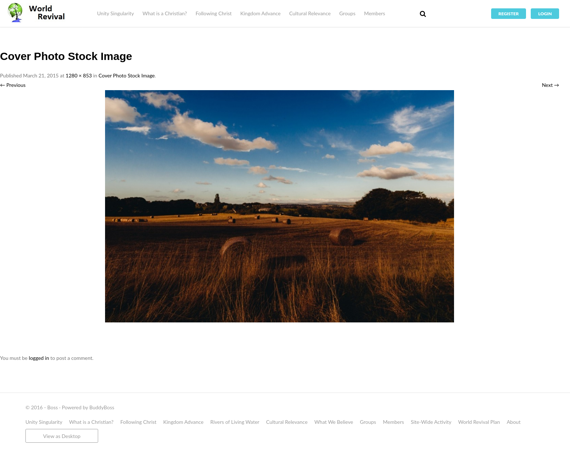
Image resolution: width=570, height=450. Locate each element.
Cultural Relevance (310, 13)
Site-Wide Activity (431, 422)
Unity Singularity (115, 13)
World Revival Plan (479, 422)
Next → (550, 85)
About (514, 422)
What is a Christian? (164, 13)
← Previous (12, 85)
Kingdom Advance (260, 13)
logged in (39, 358)
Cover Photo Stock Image (127, 75)
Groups (347, 13)
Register (508, 13)
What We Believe (333, 422)
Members (374, 13)
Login (545, 13)
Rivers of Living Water (235, 422)
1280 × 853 (79, 75)
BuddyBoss (101, 407)
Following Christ (214, 13)
